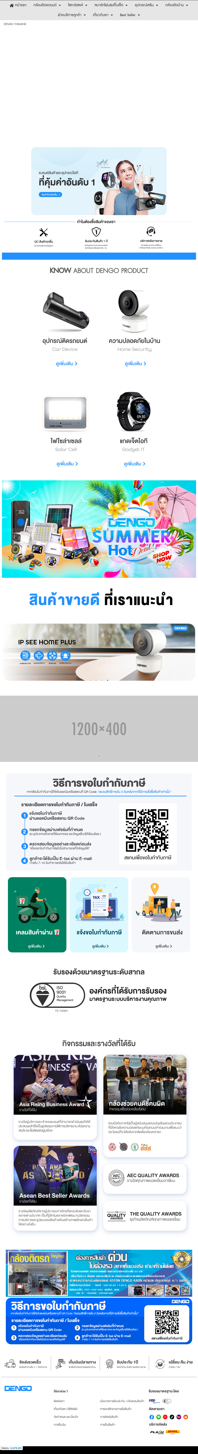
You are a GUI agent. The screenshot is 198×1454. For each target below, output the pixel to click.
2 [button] (96, 680)
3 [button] (102, 680)
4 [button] (108, 680)
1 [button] (90, 680)
